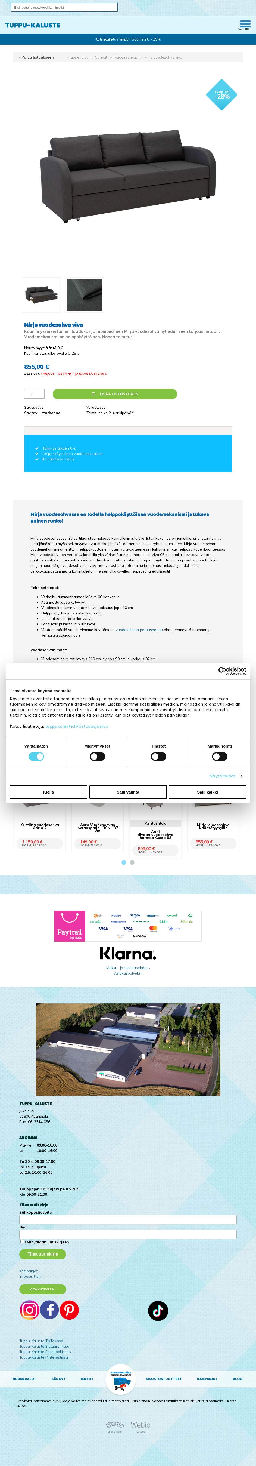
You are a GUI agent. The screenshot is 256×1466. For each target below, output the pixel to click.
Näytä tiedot (222, 776)
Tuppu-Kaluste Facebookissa (44, 1351)
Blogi (238, 1379)
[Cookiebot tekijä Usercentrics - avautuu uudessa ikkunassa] (222, 671)
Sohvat (101, 57)
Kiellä (48, 792)
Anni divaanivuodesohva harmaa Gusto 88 (155, 834)
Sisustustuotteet (164, 1379)
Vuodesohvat (126, 57)
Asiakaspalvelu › (128, 973)
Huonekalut (78, 57)
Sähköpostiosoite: (35, 1212)
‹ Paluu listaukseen (36, 57)
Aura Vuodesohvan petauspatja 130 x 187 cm (97, 827)
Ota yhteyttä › (42, 1289)
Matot (87, 1379)
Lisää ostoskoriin (115, 394)
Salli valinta (128, 792)
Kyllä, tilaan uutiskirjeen (47, 1242)
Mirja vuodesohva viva (163, 57)
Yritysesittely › (31, 1276)
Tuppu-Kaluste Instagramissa (44, 1346)
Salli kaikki (207, 792)
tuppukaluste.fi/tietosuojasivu (76, 726)
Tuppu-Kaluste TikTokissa (41, 1340)
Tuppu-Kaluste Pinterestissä (43, 1357)
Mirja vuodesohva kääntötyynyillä (213, 826)
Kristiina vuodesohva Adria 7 (39, 826)
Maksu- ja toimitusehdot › (128, 967)
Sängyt (58, 1379)
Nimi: (23, 1227)
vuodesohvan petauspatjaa (139, 629)
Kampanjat (207, 1379)
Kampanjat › (29, 1270)
